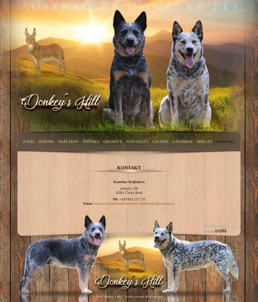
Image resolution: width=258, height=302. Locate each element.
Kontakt (129, 167)
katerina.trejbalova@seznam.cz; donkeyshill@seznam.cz (134, 203)
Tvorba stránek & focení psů (143, 296)
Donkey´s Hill (112, 296)
